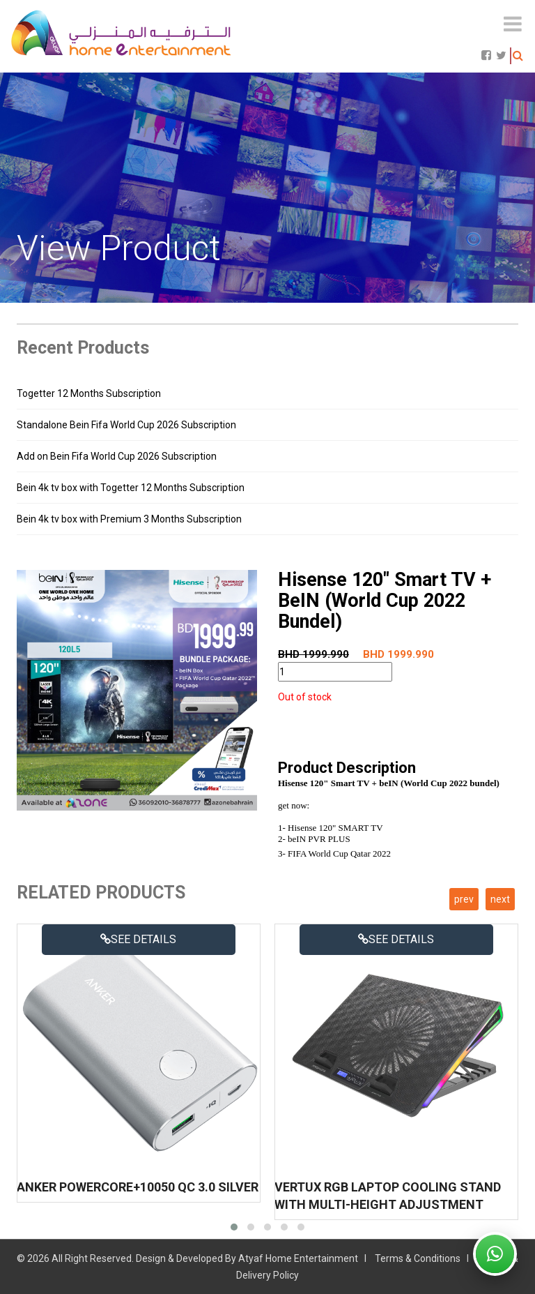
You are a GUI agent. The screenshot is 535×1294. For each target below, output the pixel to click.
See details (138, 939)
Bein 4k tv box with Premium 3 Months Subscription (129, 519)
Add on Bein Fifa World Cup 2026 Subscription (117, 456)
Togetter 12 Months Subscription (89, 393)
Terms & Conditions (417, 1258)
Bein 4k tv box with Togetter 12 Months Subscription (131, 487)
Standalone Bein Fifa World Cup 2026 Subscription (126, 424)
